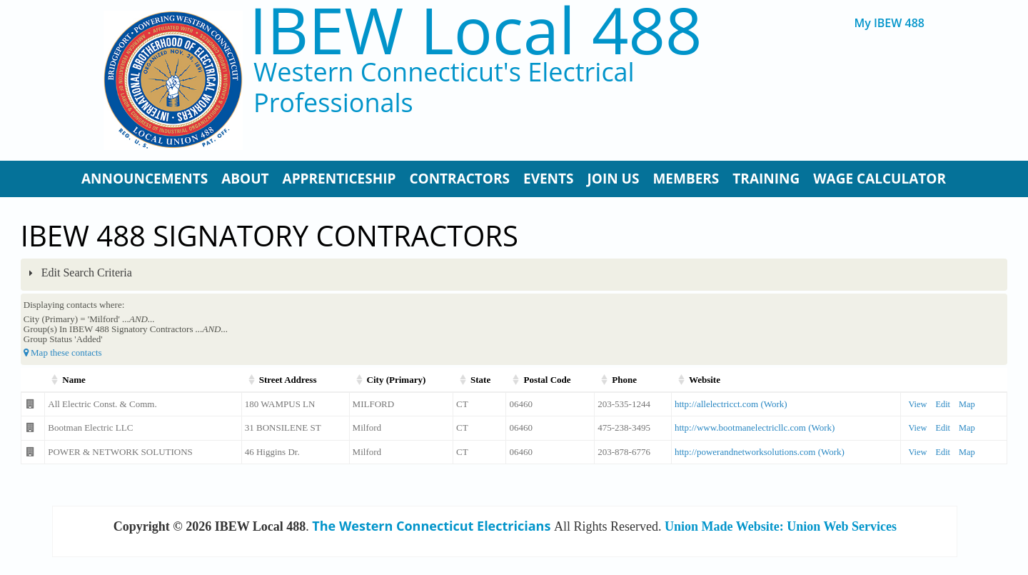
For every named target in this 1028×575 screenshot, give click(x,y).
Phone (624, 379)
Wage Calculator (879, 178)
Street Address (288, 379)
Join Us (614, 178)
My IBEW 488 (889, 23)
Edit (942, 404)
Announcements (144, 178)
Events (548, 178)
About (244, 178)
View (917, 404)
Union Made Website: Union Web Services (781, 526)
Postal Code (546, 379)
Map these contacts (63, 352)
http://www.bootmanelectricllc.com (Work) (755, 427)
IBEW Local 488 (475, 30)
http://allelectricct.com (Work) (731, 404)
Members (685, 178)
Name (74, 379)
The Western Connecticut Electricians (431, 525)
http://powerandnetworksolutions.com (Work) (760, 451)
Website (704, 379)
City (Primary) (396, 379)
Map (967, 404)
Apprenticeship (339, 178)
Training (766, 178)
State (480, 379)
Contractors (459, 178)
